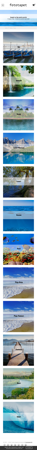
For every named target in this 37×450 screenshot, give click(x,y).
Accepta (29, 447)
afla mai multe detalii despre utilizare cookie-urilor (14, 448)
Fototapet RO (28, 442)
